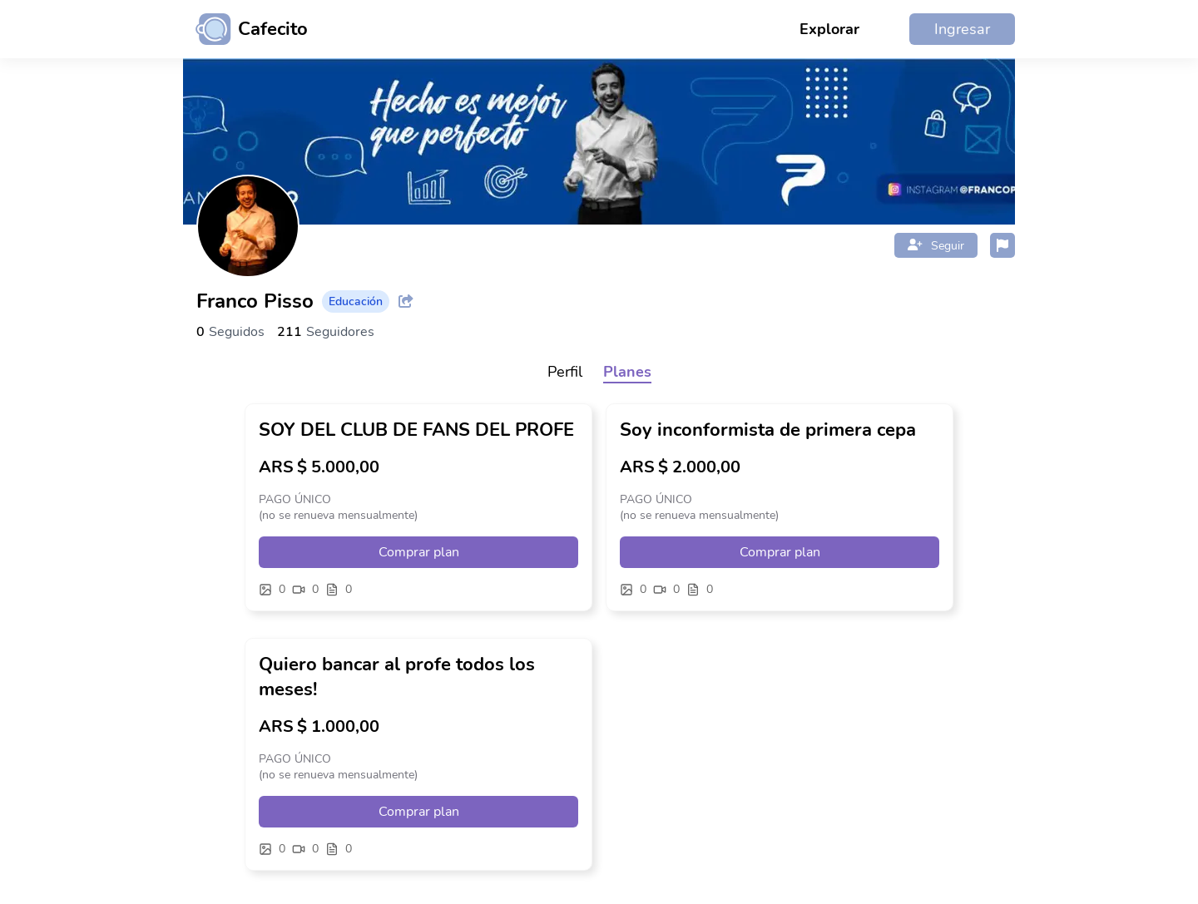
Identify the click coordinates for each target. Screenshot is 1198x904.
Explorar (829, 29)
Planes (627, 372)
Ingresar (962, 29)
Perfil (564, 372)
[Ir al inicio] (245, 29)
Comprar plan (419, 552)
